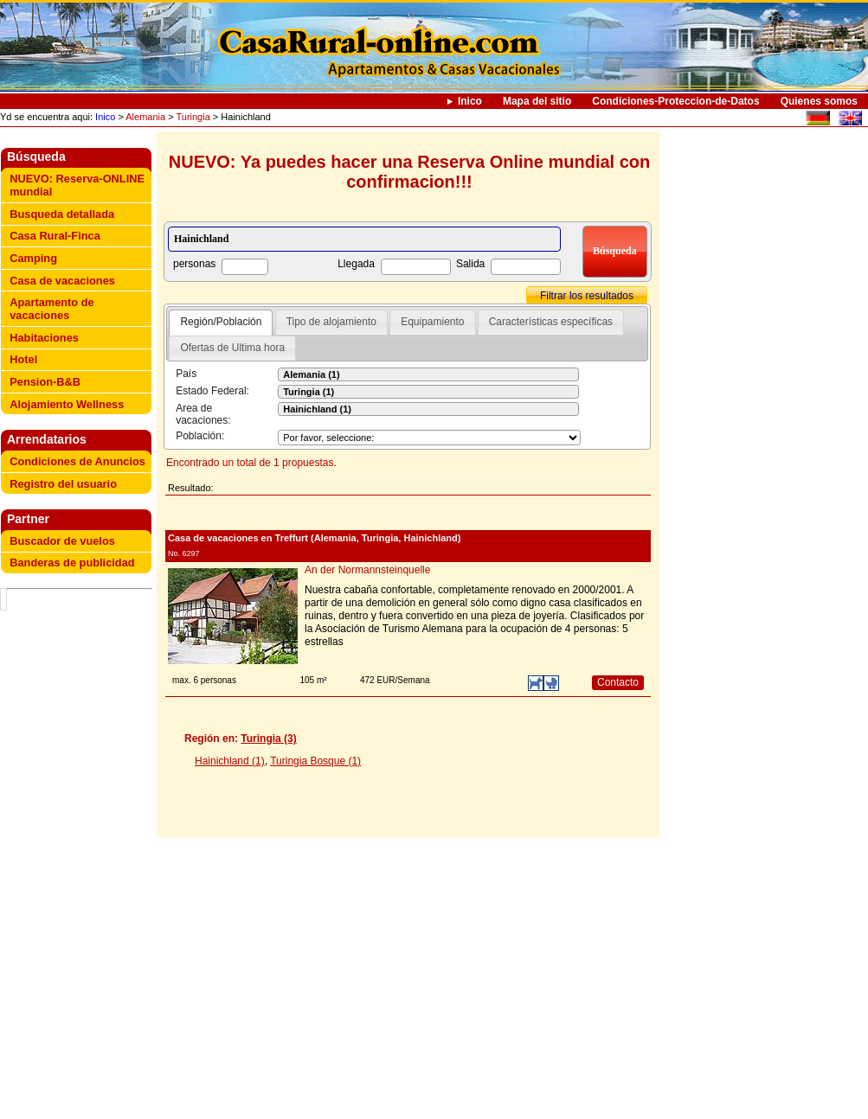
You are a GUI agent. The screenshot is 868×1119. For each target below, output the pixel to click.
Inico (470, 101)
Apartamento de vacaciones (51, 309)
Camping (33, 258)
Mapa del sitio (537, 101)
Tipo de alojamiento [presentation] (331, 322)
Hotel (23, 359)
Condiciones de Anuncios (77, 461)
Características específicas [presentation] (551, 322)
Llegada (356, 264)
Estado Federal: (212, 391)
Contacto (618, 682)
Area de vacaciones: (203, 414)
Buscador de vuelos (62, 540)
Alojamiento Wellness (67, 404)
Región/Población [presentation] (220, 322)
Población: (200, 436)
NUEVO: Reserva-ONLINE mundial (77, 185)
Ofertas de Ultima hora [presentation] (232, 348)
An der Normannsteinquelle (367, 570)
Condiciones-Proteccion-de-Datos (675, 101)
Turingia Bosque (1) (315, 761)
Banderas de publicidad (72, 562)
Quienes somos (819, 101)
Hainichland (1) (230, 761)
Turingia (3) (268, 738)
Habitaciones (44, 337)
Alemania (145, 117)
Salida (470, 264)
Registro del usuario (63, 483)
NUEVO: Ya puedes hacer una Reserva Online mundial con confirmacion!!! (409, 171)
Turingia (192, 117)
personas (194, 264)
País (186, 374)
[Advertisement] (79, 856)
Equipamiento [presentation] (432, 322)
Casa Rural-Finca (55, 235)
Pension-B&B (45, 381)
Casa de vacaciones (62, 280)
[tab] (221, 323)
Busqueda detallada (62, 214)
